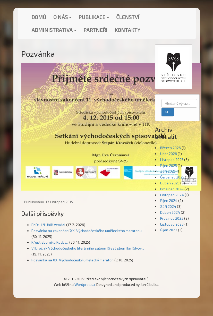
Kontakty (127, 30)
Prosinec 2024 (172, 189)
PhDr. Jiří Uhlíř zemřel (48, 225)
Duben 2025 (170, 183)
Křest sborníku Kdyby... (50, 242)
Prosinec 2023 (171, 218)
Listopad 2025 (171, 159)
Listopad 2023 (172, 224)
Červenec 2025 (172, 177)
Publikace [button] (94, 17)
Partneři (95, 30)
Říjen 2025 (168, 165)
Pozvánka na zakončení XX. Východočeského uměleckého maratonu (86, 230)
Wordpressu (84, 284)
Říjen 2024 (168, 200)
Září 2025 (168, 171)
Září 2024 (168, 206)
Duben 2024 (170, 212)
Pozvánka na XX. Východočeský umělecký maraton (72, 260)
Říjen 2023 (168, 230)
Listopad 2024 (172, 195)
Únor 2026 (168, 153)
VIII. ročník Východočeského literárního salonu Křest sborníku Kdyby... (87, 248)
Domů (38, 17)
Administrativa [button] (53, 30)
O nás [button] (62, 17)
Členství (127, 17)
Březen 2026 (170, 148)
